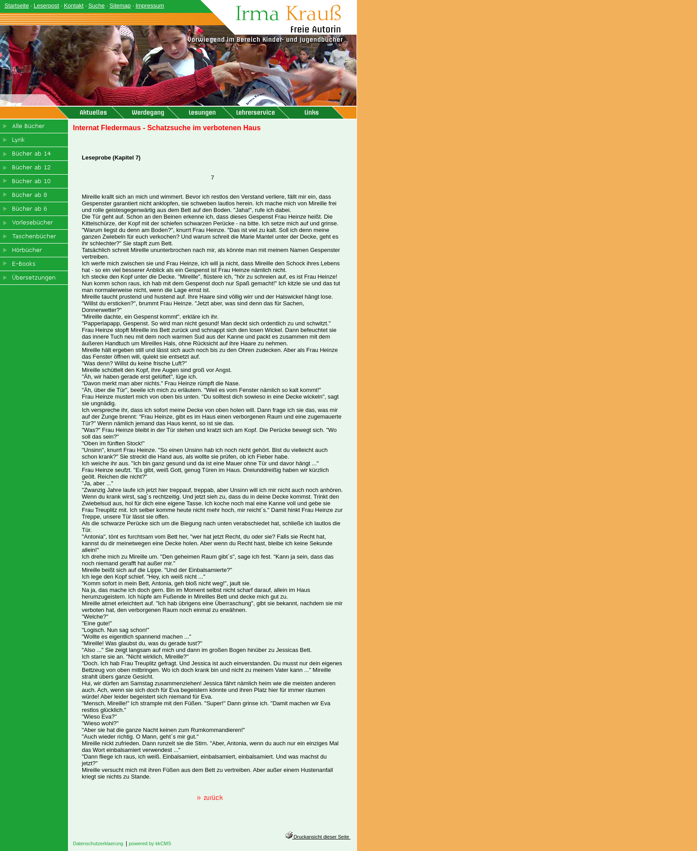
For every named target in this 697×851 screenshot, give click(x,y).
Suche (96, 5)
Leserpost (46, 5)
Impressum (150, 5)
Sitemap (120, 5)
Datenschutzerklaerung (98, 843)
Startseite (16, 5)
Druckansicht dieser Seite (318, 836)
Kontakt (74, 5)
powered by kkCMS (150, 843)
